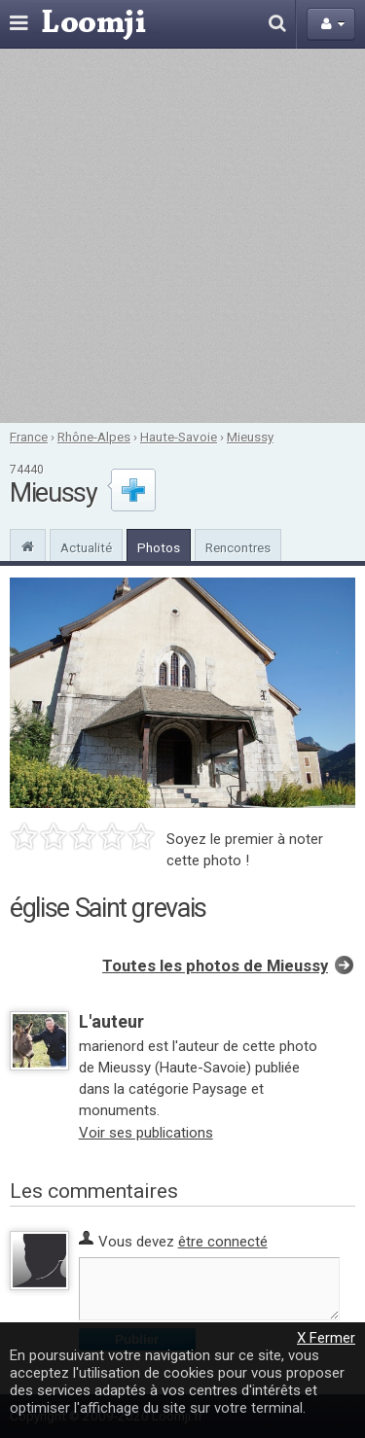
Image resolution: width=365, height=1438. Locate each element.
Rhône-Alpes (93, 436)
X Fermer (326, 1338)
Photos (158, 547)
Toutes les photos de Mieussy (215, 966)
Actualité (86, 547)
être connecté (223, 1241)
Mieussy (250, 436)
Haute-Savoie (178, 436)
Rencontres (238, 547)
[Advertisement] (182, 235)
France (29, 436)
